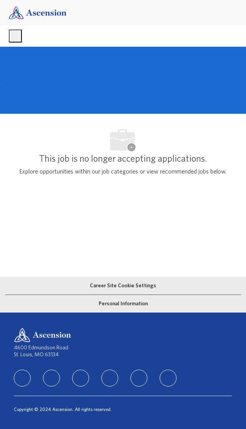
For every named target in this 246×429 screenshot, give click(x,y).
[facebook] (51, 378)
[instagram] (80, 378)
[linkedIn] (22, 378)
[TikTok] (109, 378)
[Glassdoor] (168, 378)
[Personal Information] (123, 303)
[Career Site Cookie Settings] (123, 285)
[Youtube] (138, 378)
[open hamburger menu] (15, 36)
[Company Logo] (37, 12)
